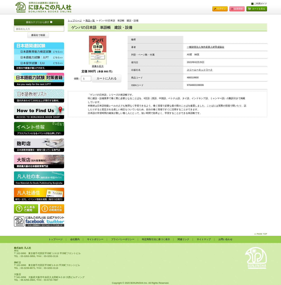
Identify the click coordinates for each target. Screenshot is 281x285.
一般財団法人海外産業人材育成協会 (205, 47)
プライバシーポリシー (122, 239)
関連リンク (183, 239)
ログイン (221, 9)
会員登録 (238, 9)
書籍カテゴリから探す (45, 22)
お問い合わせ (225, 239)
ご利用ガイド (260, 3)
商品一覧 (90, 20)
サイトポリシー (95, 239)
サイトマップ (204, 239)
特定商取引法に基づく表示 (156, 239)
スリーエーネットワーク (200, 69)
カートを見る (258, 9)
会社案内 (75, 239)
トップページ (75, 20)
